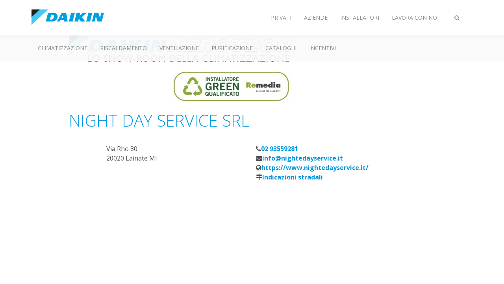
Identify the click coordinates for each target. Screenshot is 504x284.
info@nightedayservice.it (302, 158)
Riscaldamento (123, 48)
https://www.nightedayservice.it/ (315, 167)
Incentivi (322, 48)
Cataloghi (280, 48)
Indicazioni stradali (292, 177)
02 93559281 (279, 148)
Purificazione (232, 48)
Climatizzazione (62, 48)
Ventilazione (179, 48)
